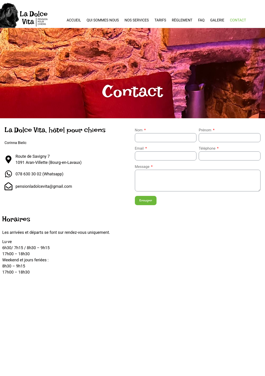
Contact (238, 20)
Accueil (74, 20)
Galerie (217, 20)
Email (140, 149)
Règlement (182, 20)
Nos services (136, 20)
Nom (139, 130)
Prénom (205, 130)
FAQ (201, 20)
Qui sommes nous (103, 20)
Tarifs (160, 20)
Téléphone (207, 149)
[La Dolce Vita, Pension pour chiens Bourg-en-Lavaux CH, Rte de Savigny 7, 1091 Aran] (132, 317)
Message (142, 167)
